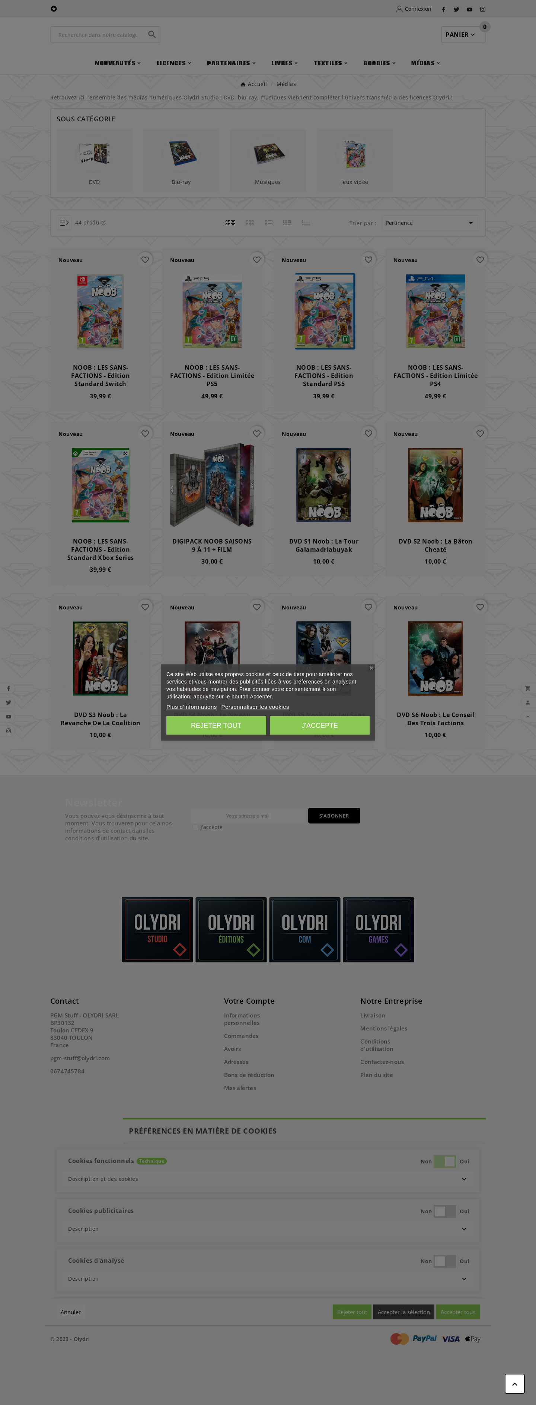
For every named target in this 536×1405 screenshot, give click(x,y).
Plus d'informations (191, 707)
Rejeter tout (216, 725)
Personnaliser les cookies (255, 707)
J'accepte (320, 725)
